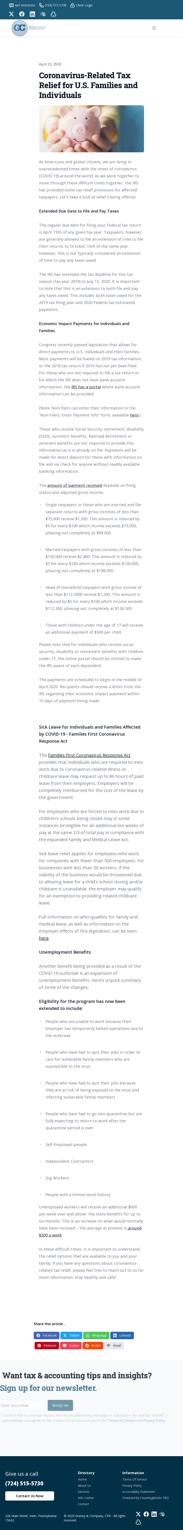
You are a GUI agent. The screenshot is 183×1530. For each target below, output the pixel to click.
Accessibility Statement (138, 1492)
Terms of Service (112, 1420)
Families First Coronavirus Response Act (89, 755)
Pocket (71, 1345)
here (134, 415)
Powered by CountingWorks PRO (145, 1498)
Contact (83, 1504)
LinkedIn (122, 1335)
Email (114, 1345)
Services (84, 1492)
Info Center (86, 1498)
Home (82, 1479)
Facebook (47, 1335)
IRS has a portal (86, 386)
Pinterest (46, 1345)
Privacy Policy (144, 1420)
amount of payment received (74, 485)
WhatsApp (96, 1335)
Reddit (92, 1345)
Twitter (71, 1335)
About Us (84, 1485)
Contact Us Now (29, 1496)
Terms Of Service (134, 1479)
